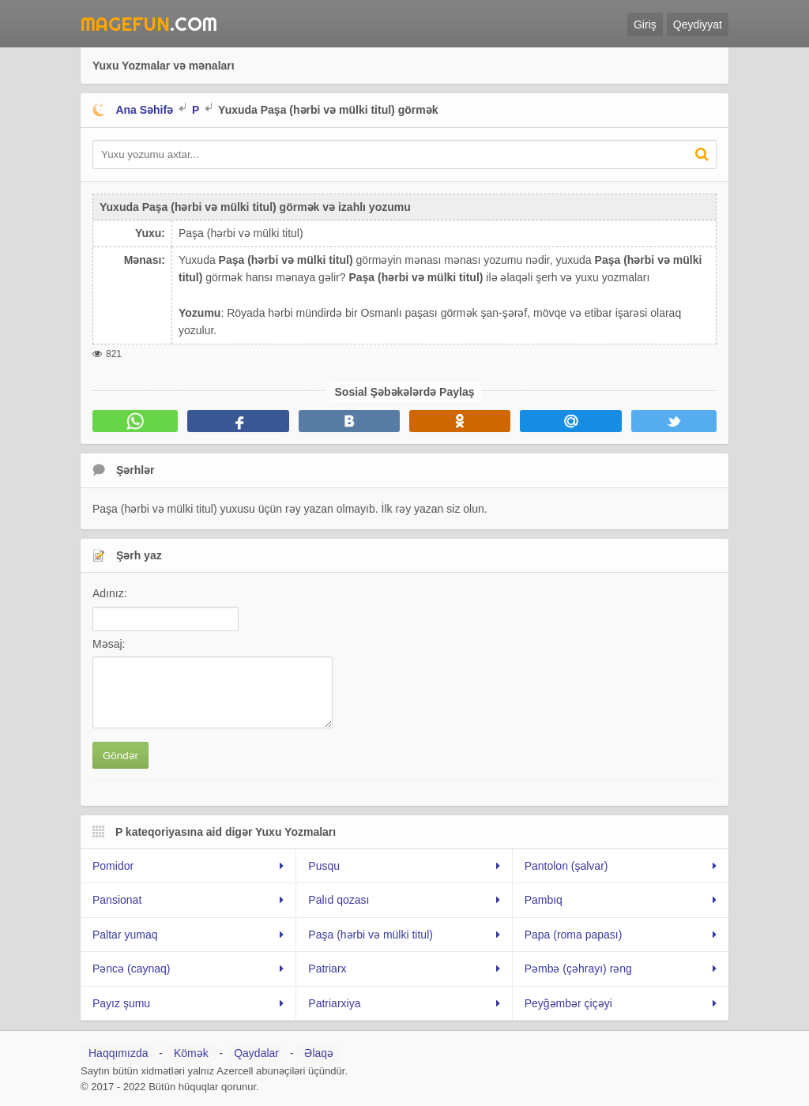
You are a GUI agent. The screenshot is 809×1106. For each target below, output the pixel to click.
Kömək (191, 1053)
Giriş (645, 24)
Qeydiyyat (697, 24)
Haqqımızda (118, 1053)
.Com (149, 24)
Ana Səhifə (144, 109)
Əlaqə (318, 1053)
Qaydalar (256, 1053)
